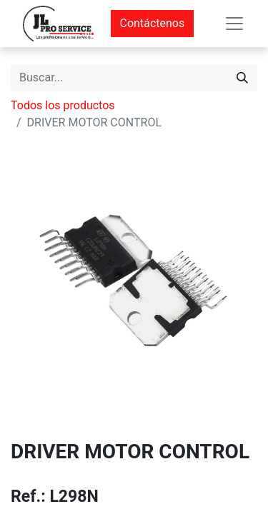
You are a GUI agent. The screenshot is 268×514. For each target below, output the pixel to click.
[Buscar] (242, 77)
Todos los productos (63, 105)
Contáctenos (152, 23)
